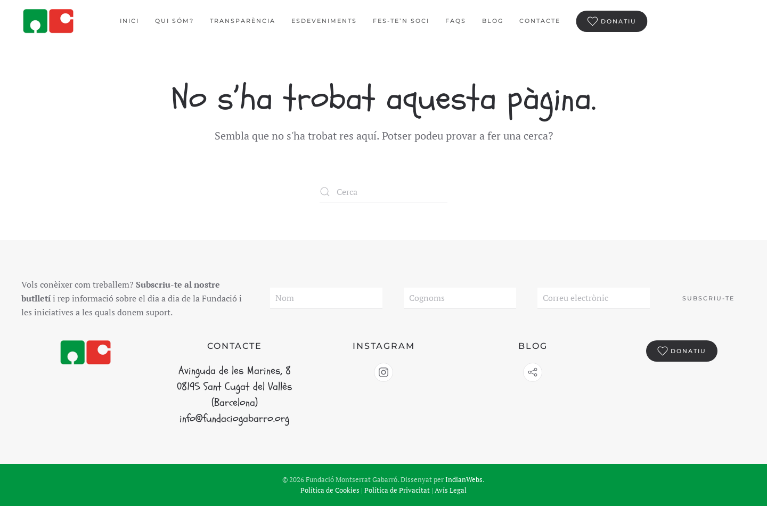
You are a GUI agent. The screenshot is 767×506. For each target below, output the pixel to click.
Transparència (242, 21)
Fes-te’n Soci (401, 21)
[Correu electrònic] (593, 298)
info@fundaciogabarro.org (234, 418)
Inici (129, 21)
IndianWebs (464, 479)
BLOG (492, 21)
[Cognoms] (460, 298)
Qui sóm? (174, 21)
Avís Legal (451, 490)
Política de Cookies (330, 490)
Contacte (539, 21)
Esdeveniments (324, 21)
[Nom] (326, 298)
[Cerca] (383, 191)
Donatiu (612, 21)
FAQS (455, 21)
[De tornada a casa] (49, 21)
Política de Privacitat (397, 490)
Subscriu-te (708, 298)
